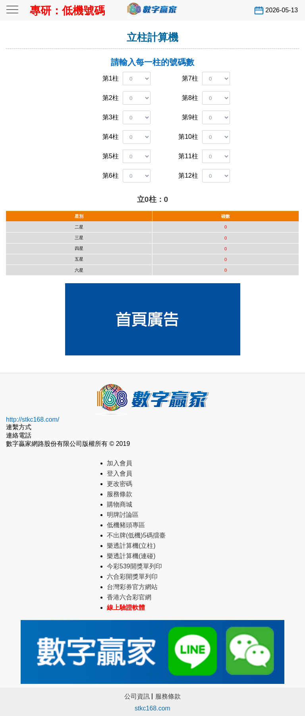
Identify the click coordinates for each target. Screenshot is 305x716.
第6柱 (110, 175)
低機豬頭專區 (126, 525)
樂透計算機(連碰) (131, 556)
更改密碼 (119, 483)
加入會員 (119, 463)
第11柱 (188, 156)
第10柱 (188, 136)
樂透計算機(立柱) (131, 545)
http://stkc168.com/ (32, 419)
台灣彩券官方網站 (132, 587)
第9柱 (190, 117)
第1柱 (110, 78)
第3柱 (110, 117)
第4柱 (110, 136)
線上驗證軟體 (126, 607)
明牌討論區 (123, 514)
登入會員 (119, 473)
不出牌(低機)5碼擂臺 (136, 535)
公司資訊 (137, 696)
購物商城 (119, 504)
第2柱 (110, 97)
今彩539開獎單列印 (134, 566)
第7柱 (190, 78)
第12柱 (188, 175)
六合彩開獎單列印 (132, 576)
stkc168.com (152, 708)
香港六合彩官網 (129, 597)
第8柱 (190, 97)
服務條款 (119, 494)
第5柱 (110, 156)
